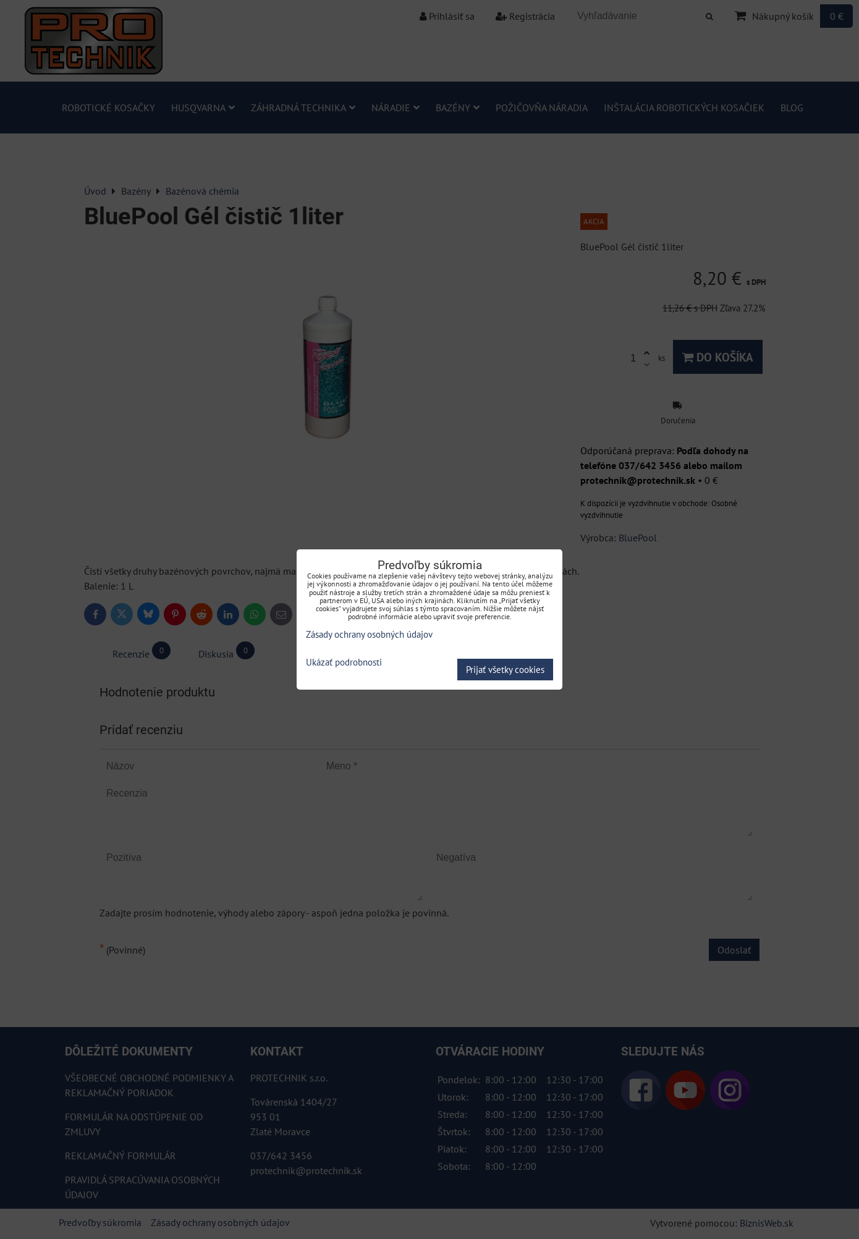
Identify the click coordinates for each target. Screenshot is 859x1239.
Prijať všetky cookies (505, 669)
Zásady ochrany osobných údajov (369, 634)
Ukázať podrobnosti (344, 663)
